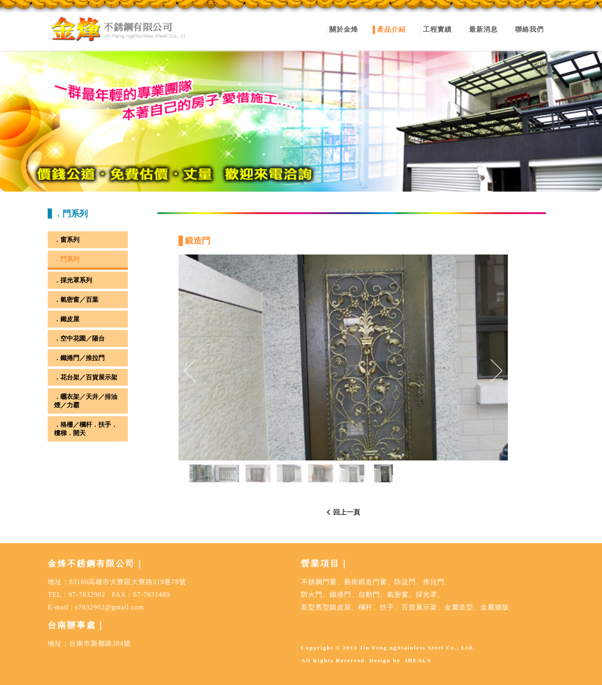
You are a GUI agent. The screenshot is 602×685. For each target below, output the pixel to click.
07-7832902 (86, 594)
